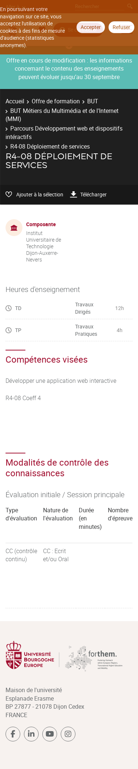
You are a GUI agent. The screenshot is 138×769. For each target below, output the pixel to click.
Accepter (91, 27)
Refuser (121, 27)
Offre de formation (56, 101)
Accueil (15, 101)
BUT (92, 101)
